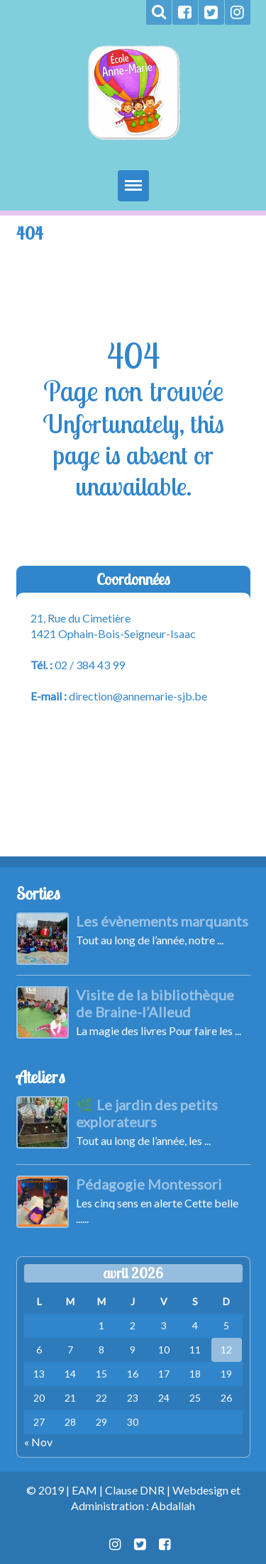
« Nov (38, 1441)
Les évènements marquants (162, 920)
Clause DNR (135, 1490)
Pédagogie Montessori (149, 1183)
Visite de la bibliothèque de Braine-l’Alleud (155, 1003)
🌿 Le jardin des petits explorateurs (147, 1113)
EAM (84, 1490)
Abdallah (173, 1505)
